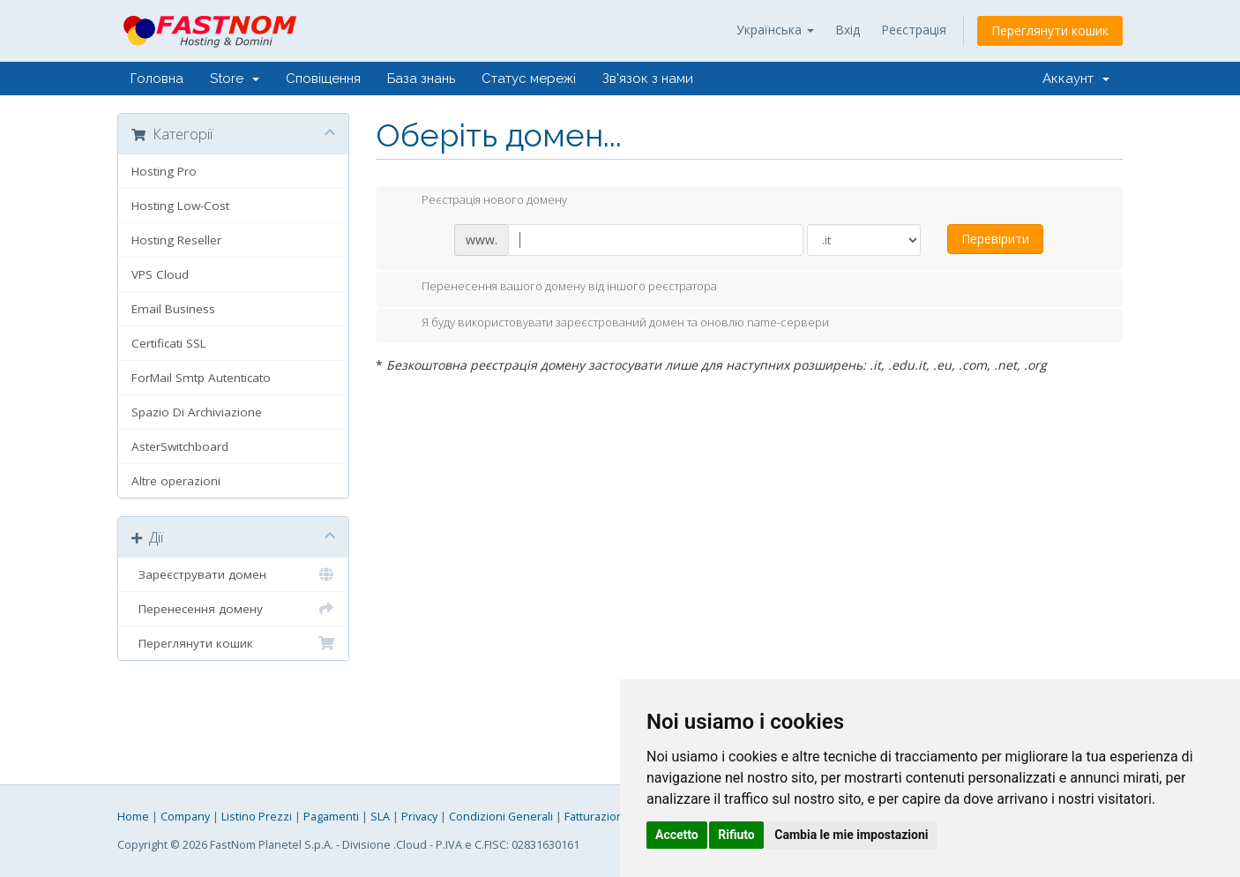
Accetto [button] (676, 835)
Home (133, 816)
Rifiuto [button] (736, 835)
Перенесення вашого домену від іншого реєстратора (555, 287)
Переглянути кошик (1050, 30)
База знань (421, 78)
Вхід (847, 29)
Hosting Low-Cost (180, 206)
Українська (775, 29)
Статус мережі (529, 78)
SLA (380, 816)
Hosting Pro (164, 171)
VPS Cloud (160, 274)
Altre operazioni (175, 481)
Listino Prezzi (256, 816)
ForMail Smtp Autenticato (201, 378)
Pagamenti (331, 816)
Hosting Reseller (176, 240)
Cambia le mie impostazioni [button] (851, 835)
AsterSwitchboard (179, 446)
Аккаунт (1075, 78)
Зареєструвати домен (233, 574)
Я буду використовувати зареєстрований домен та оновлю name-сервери (611, 324)
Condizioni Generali (501, 816)
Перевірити (995, 238)
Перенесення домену (233, 608)
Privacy (419, 816)
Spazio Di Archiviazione (196, 412)
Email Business (173, 309)
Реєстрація (913, 29)
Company (185, 816)
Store (234, 78)
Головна (157, 78)
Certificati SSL (168, 343)
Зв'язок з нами (647, 78)
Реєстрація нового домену (480, 201)
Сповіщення (323, 78)
